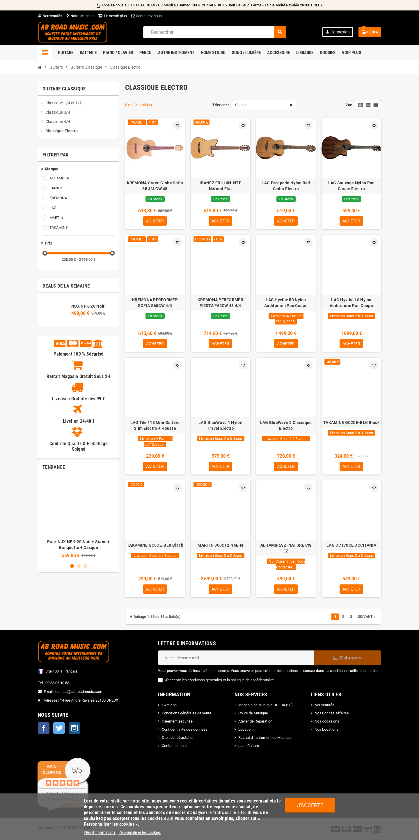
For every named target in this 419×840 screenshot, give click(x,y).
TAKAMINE (58, 227)
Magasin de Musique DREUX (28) (265, 707)
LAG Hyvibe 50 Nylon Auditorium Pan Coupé (286, 303)
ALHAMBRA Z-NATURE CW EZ (286, 550)
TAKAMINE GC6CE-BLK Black (155, 547)
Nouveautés (50, 16)
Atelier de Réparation (255, 723)
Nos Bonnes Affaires (332, 715)
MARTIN (56, 217)
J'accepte (310, 805)
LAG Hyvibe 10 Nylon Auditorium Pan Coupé (351, 303)
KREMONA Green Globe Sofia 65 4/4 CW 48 (155, 186)
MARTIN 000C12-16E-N (220, 547)
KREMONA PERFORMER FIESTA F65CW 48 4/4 (220, 303)
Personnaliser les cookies (139, 832)
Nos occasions (327, 723)
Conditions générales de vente (186, 715)
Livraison (169, 707)
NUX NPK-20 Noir (87, 306)
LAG (52, 208)
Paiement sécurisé (177, 723)
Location (245, 732)
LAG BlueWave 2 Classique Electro (286, 426)
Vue (348, 105)
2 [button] (79, 566)
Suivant (367, 619)
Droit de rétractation (178, 740)
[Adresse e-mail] (236, 660)
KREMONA (58, 198)
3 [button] (85, 566)
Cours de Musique (253, 715)
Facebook (43, 730)
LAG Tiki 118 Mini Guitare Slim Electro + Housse (155, 426)
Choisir (240, 105)
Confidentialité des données (184, 732)
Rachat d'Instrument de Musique (265, 740)
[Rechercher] (214, 32)
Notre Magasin (80, 16)
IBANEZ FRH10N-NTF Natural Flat (220, 186)
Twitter (59, 730)
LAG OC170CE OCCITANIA (351, 547)
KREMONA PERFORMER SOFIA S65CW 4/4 (155, 303)
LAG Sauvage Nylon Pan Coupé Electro (351, 186)
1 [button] (72, 566)
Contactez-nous (146, 16)
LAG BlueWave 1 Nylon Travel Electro (220, 426)
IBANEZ (55, 188)
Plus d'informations (100, 832)
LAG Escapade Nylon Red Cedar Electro (286, 186)
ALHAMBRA (59, 178)
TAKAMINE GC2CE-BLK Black (351, 423)
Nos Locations (326, 732)
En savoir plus (115, 16)
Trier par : (220, 105)
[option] (78, 518)
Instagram (74, 730)
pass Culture (248, 748)
